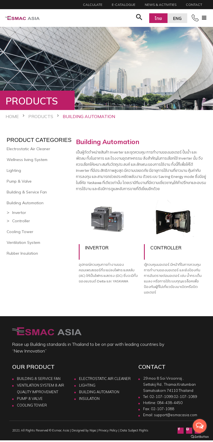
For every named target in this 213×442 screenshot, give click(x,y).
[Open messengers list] (200, 426)
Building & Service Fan (27, 192)
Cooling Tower (20, 231)
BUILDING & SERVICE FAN (38, 378)
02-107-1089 (185, 396)
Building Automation (25, 202)
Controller (21, 220)
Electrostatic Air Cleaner (28, 148)
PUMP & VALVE (30, 398)
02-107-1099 (161, 396)
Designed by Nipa (84, 430)
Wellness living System (27, 159)
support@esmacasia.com (175, 415)
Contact (194, 4)
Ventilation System (23, 242)
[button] (139, 18)
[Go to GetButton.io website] (200, 436)
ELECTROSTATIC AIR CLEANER (105, 378)
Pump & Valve (19, 181)
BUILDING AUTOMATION (99, 392)
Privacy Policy (108, 430)
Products (40, 116)
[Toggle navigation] (204, 18)
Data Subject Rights (134, 430)
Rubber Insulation (22, 253)
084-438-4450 (169, 402)
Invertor (19, 212)
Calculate (92, 4)
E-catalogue (123, 4)
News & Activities (160, 4)
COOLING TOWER (32, 405)
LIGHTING (87, 385)
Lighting (14, 170)
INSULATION (89, 398)
